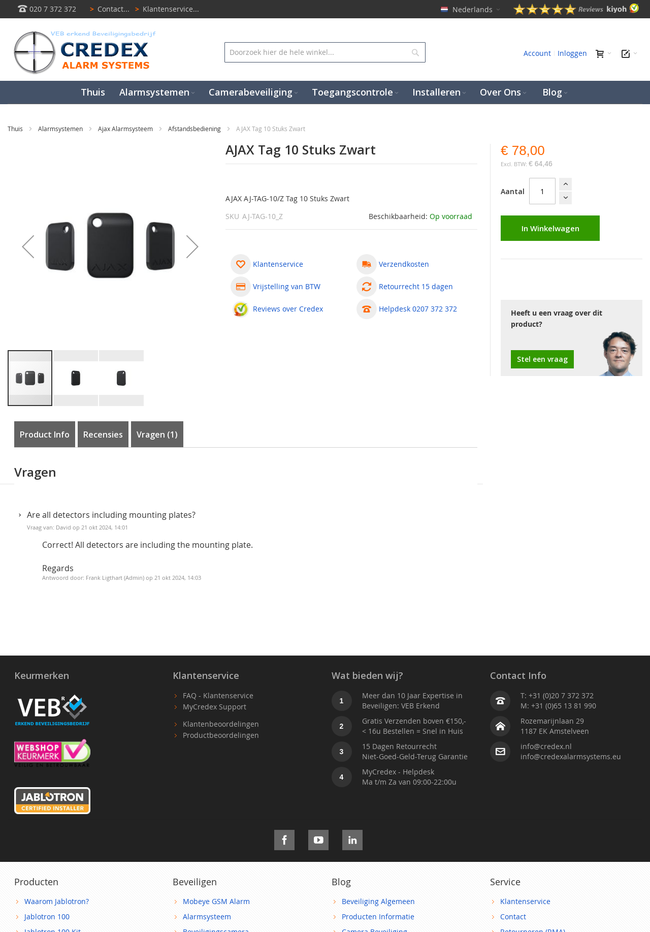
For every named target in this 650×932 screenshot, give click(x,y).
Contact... (107, 9)
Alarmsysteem (207, 916)
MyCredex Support (214, 706)
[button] (76, 378)
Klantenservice (525, 901)
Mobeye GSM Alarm (216, 901)
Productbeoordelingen (221, 735)
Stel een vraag (542, 359)
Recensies (103, 434)
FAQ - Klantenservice (218, 695)
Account (537, 53)
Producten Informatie (378, 916)
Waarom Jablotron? (56, 901)
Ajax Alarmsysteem (126, 129)
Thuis (16, 129)
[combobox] (325, 52)
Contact (513, 916)
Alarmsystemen (61, 129)
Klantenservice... (165, 9)
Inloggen (572, 53)
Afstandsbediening (195, 129)
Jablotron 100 (47, 916)
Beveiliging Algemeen (378, 901)
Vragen (157, 434)
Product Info (45, 434)
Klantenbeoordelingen (221, 724)
